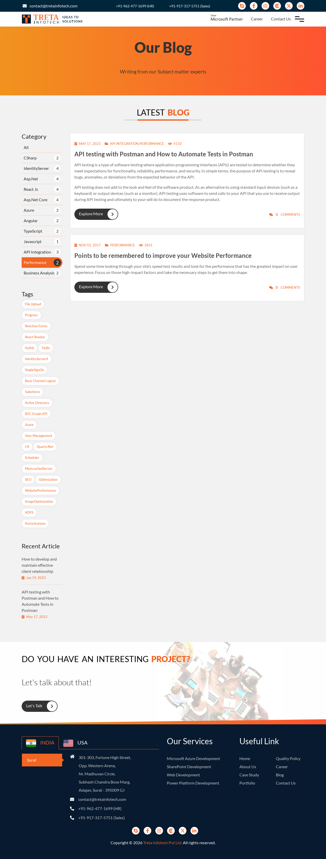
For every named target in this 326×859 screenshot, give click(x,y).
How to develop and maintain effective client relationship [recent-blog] (39, 565)
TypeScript (33, 231)
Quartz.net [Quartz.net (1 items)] (45, 447)
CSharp (30, 157)
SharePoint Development (189, 766)
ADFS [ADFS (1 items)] (29, 512)
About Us (247, 766)
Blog (280, 774)
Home (244, 758)
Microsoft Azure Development (193, 758)
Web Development (183, 774)
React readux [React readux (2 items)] (35, 337)
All (26, 147)
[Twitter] (289, 6)
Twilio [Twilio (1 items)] (46, 348)
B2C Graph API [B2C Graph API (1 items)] (36, 414)
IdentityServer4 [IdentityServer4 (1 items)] (36, 359)
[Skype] (242, 6)
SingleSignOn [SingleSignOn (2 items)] (34, 370)
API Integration (37, 251)
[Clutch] (277, 6)
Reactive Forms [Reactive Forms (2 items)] (36, 326)
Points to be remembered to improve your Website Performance (163, 255)
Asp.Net (31, 178)
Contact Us (281, 18)
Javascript (33, 241)
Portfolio (247, 782)
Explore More (96, 214)
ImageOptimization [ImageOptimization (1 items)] (39, 501)
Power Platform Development (193, 782)
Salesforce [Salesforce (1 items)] (32, 392)
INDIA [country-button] (40, 743)
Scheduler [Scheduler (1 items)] (32, 458)
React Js (31, 189)
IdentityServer (36, 168)
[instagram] (265, 6)
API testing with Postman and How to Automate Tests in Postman (163, 154)
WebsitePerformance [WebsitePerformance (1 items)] (40, 490)
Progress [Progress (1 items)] (31, 315)
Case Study (249, 774)
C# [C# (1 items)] (27, 447)
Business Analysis (39, 272)
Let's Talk (39, 706)
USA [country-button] (75, 743)
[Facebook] (253, 6)
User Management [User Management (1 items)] (38, 436)
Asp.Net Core (35, 199)
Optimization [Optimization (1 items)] (48, 479)
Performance (35, 262)
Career (257, 18)
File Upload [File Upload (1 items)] (33, 304)
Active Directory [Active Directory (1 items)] (37, 403)
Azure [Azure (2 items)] (29, 425)
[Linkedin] (300, 6)
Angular (31, 220)
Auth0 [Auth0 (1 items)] (29, 348)
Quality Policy (288, 758)
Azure (29, 210)
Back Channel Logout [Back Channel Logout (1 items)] (40, 381)
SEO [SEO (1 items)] (28, 479)
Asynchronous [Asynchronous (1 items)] (35, 523)
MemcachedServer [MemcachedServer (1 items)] (38, 468)
